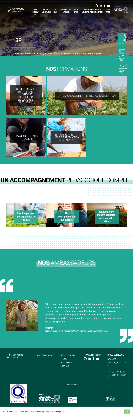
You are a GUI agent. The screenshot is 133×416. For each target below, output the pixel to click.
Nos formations (36, 12)
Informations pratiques (65, 11)
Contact (108, 11)
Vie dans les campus (46, 11)
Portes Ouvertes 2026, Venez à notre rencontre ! (92, 11)
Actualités (76, 11)
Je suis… (55, 12)
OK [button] (127, 411)
